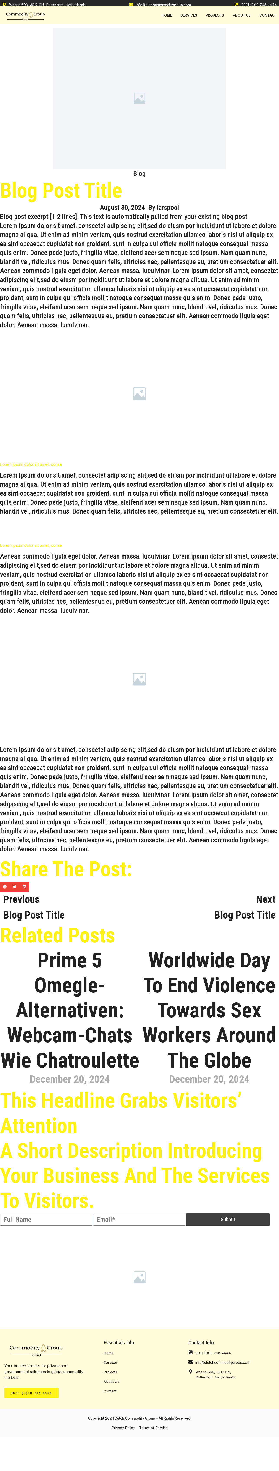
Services (111, 1362)
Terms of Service (153, 1428)
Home (109, 1353)
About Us (111, 1381)
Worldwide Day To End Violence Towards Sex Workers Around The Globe (209, 1010)
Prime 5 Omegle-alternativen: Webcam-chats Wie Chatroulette (69, 1010)
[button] (5, 887)
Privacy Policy (123, 1428)
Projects (110, 1372)
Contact (110, 1391)
